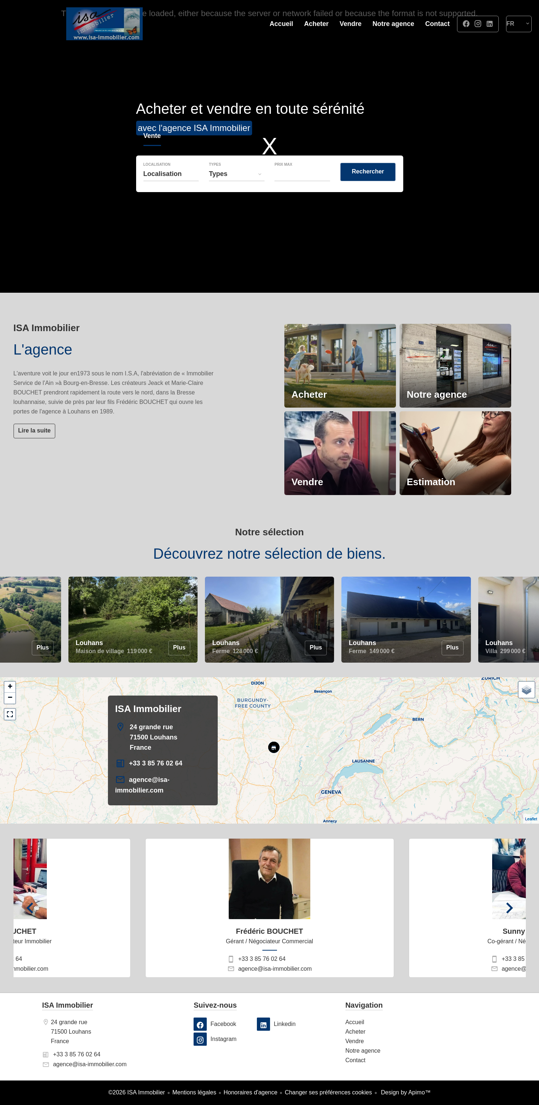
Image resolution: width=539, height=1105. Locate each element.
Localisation (157, 164)
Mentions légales (194, 1092)
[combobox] (171, 173)
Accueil (104, 23)
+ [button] (10, 687)
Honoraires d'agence (250, 1092)
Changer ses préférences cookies (328, 1092)
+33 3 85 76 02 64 (156, 763)
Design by (405, 1092)
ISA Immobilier (148, 708)
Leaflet (531, 819)
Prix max (283, 164)
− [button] (10, 698)
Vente (152, 136)
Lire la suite (34, 430)
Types (215, 164)
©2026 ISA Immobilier (136, 1092)
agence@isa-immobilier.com (275, 969)
